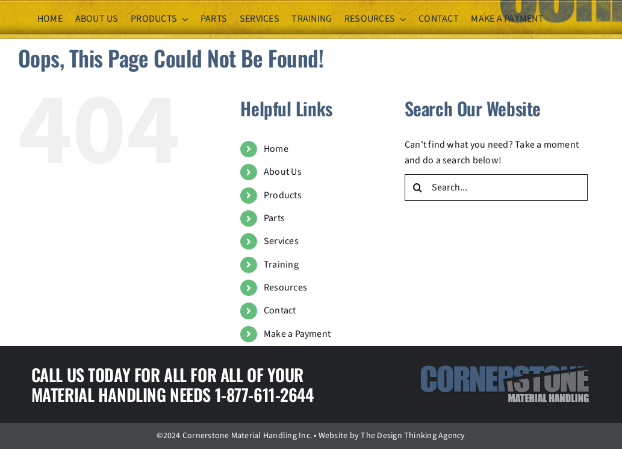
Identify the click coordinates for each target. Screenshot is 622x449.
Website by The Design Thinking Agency (392, 436)
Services (281, 241)
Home (276, 148)
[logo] (505, 369)
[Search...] (496, 187)
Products (283, 195)
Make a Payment (297, 334)
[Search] (418, 187)
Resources (285, 287)
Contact (280, 310)
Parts (274, 218)
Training (281, 264)
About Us (283, 171)
